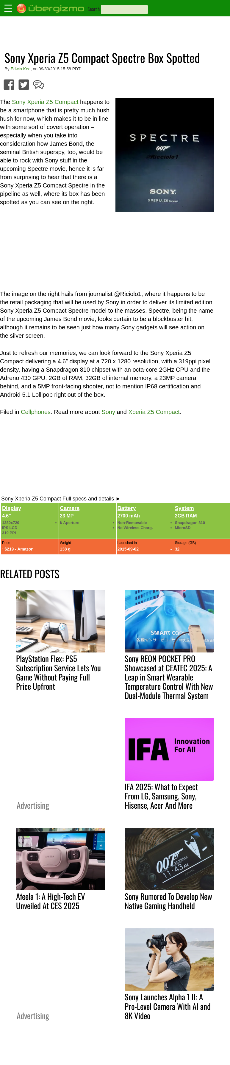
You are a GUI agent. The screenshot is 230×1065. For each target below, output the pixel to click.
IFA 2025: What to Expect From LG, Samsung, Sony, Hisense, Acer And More (161, 796)
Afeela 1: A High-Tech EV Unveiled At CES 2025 (50, 900)
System (184, 508)
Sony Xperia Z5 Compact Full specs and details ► (61, 499)
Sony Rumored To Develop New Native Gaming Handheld (168, 900)
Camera (69, 508)
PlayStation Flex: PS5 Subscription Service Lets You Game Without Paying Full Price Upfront (58, 672)
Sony (108, 412)
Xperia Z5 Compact (153, 412)
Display (11, 508)
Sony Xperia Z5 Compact (45, 102)
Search (93, 9)
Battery (127, 508)
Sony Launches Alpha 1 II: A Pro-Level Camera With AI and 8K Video (168, 1006)
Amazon (25, 549)
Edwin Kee (21, 68)
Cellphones (36, 412)
